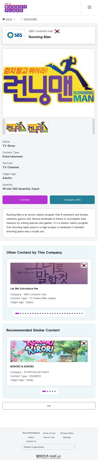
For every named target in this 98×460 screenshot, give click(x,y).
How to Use (49, 437)
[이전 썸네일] (3, 126)
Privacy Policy (66, 433)
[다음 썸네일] (93, 126)
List (49, 405)
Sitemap (67, 437)
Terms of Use (49, 433)
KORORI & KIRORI (22, 366)
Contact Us (31, 441)
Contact (25, 199)
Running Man (30, 19)
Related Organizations (34, 447)
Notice (31, 437)
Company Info (72, 199)
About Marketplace (31, 433)
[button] (17, 313)
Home (9, 19)
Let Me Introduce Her (24, 288)
